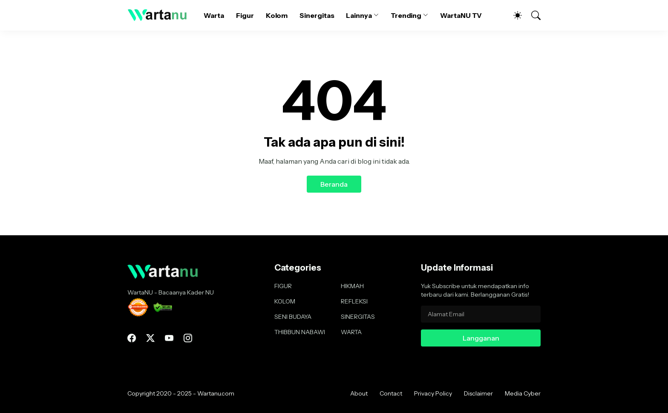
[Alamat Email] (481, 314)
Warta (214, 15)
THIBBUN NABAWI (299, 332)
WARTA (351, 332)
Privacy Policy (433, 393)
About (359, 393)
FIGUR (283, 286)
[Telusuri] (532, 15)
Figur (245, 15)
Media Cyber (523, 393)
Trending (406, 15)
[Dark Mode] (513, 15)
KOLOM (284, 301)
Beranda (334, 184)
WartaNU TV (461, 15)
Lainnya (358, 15)
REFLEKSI (354, 301)
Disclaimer (478, 393)
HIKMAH (352, 286)
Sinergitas (316, 15)
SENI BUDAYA (292, 317)
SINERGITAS (358, 317)
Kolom (277, 15)
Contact (391, 393)
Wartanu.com (215, 393)
